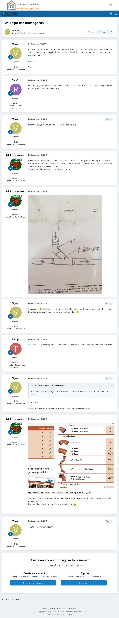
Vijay (17, 30)
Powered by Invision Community (59, 614)
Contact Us (62, 608)
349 (15, 103)
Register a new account (33, 583)
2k (16, 67)
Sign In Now (83, 583)
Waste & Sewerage (36, 33)
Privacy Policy (49, 608)
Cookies (73, 608)
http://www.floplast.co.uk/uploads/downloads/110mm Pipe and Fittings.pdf (60, 492)
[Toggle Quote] (32, 385)
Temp (15, 339)
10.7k (15, 362)
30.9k (15, 178)
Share (89, 32)
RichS (15, 80)
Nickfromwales (15, 155)
